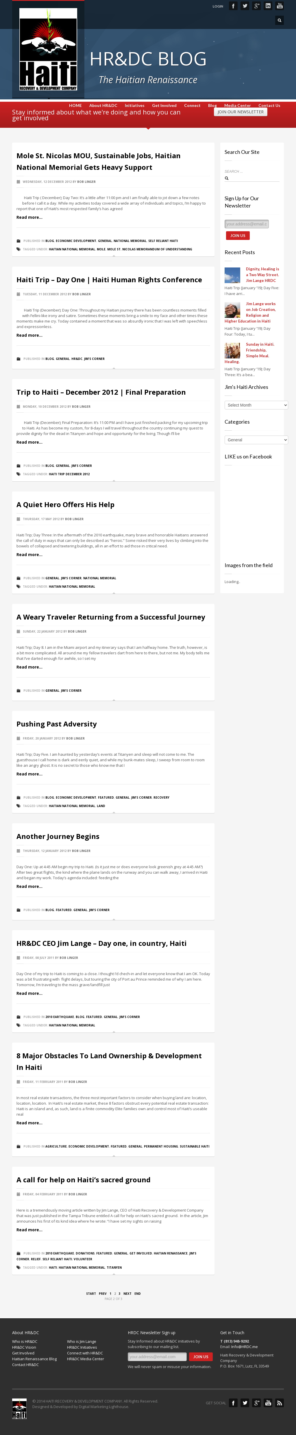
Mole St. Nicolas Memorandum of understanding (149, 249)
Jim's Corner (94, 359)
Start (91, 1294)
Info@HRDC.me (244, 1346)
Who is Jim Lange (81, 1341)
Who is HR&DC (24, 1341)
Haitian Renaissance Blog (34, 1358)
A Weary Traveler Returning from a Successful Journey (110, 617)
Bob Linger (86, 182)
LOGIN (218, 6)
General (105, 241)
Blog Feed (279, 1402)
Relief (36, 1259)
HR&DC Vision (24, 1347)
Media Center (237, 105)
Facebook (233, 5)
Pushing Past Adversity (56, 724)
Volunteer (83, 1259)
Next (127, 1294)
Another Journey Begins (57, 836)
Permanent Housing (161, 1146)
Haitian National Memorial (72, 249)
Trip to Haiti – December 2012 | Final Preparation (101, 392)
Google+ (256, 5)
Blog (212, 105)
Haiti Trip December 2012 (69, 474)
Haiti (53, 1267)
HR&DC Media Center (85, 1358)
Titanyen (114, 1267)
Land (101, 806)
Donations (85, 1253)
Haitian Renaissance (171, 1253)
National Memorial (130, 241)
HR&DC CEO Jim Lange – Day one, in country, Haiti (101, 943)
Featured (106, 797)
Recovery (161, 797)
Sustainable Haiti (194, 1146)
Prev (103, 1294)
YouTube (279, 5)
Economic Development (76, 241)
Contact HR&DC (25, 1364)
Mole (101, 249)
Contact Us (269, 105)
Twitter (244, 5)
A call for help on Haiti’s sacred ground (83, 1179)
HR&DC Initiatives (82, 1347)
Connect (192, 105)
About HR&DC (103, 105)
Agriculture (56, 1146)
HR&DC (76, 359)
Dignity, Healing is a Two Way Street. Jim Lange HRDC (262, 275)
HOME (75, 105)
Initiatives (135, 105)
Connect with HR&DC (85, 1353)
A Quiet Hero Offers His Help (65, 504)
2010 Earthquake (59, 1017)
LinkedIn (268, 5)
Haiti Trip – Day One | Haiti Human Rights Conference (109, 279)
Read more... (29, 217)
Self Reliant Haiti (163, 241)
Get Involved (164, 105)
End (137, 1294)
